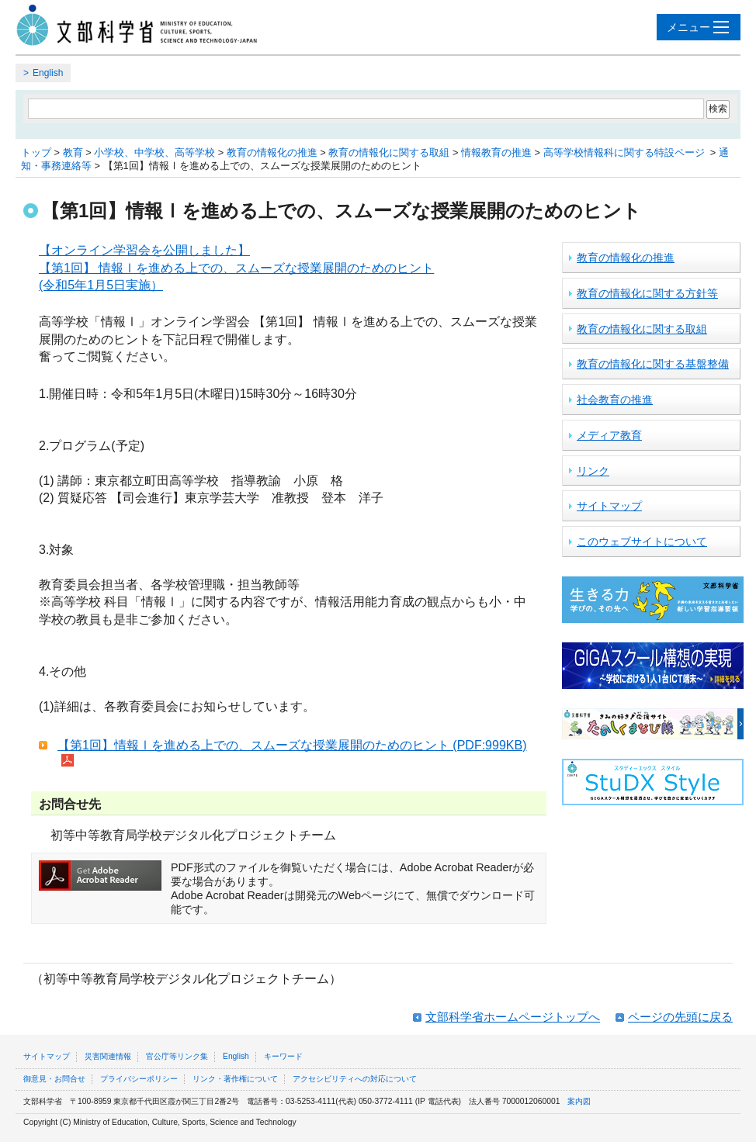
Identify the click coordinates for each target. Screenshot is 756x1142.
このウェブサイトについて (642, 541)
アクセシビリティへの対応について (355, 1079)
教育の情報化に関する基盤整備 (653, 364)
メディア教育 (609, 435)
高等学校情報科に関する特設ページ (625, 152)
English (48, 72)
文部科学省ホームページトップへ (512, 1016)
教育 (73, 152)
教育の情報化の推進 (272, 152)
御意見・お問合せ (54, 1079)
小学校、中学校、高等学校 (154, 152)
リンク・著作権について (235, 1079)
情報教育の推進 (496, 152)
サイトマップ (609, 506)
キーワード (283, 1056)
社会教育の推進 (615, 399)
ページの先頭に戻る (680, 1016)
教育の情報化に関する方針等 (647, 293)
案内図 (579, 1101)
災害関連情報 (108, 1056)
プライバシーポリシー (139, 1079)
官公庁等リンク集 (177, 1056)
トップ (36, 152)
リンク (593, 471)
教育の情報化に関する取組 (388, 152)
